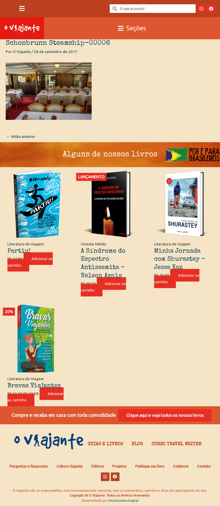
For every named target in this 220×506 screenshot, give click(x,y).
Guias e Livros (105, 444)
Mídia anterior (20, 136)
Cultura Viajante (69, 466)
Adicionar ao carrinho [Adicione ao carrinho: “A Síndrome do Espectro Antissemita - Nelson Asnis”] (103, 286)
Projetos (119, 466)
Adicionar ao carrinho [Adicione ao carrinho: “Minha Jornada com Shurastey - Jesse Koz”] (176, 278)
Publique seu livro (149, 466)
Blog (137, 444)
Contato (204, 466)
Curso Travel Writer (176, 444)
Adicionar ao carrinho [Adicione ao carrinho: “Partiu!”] (30, 261)
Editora (97, 466)
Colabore (180, 466)
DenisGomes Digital (123, 500)
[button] (22, 8)
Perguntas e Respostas (28, 466)
